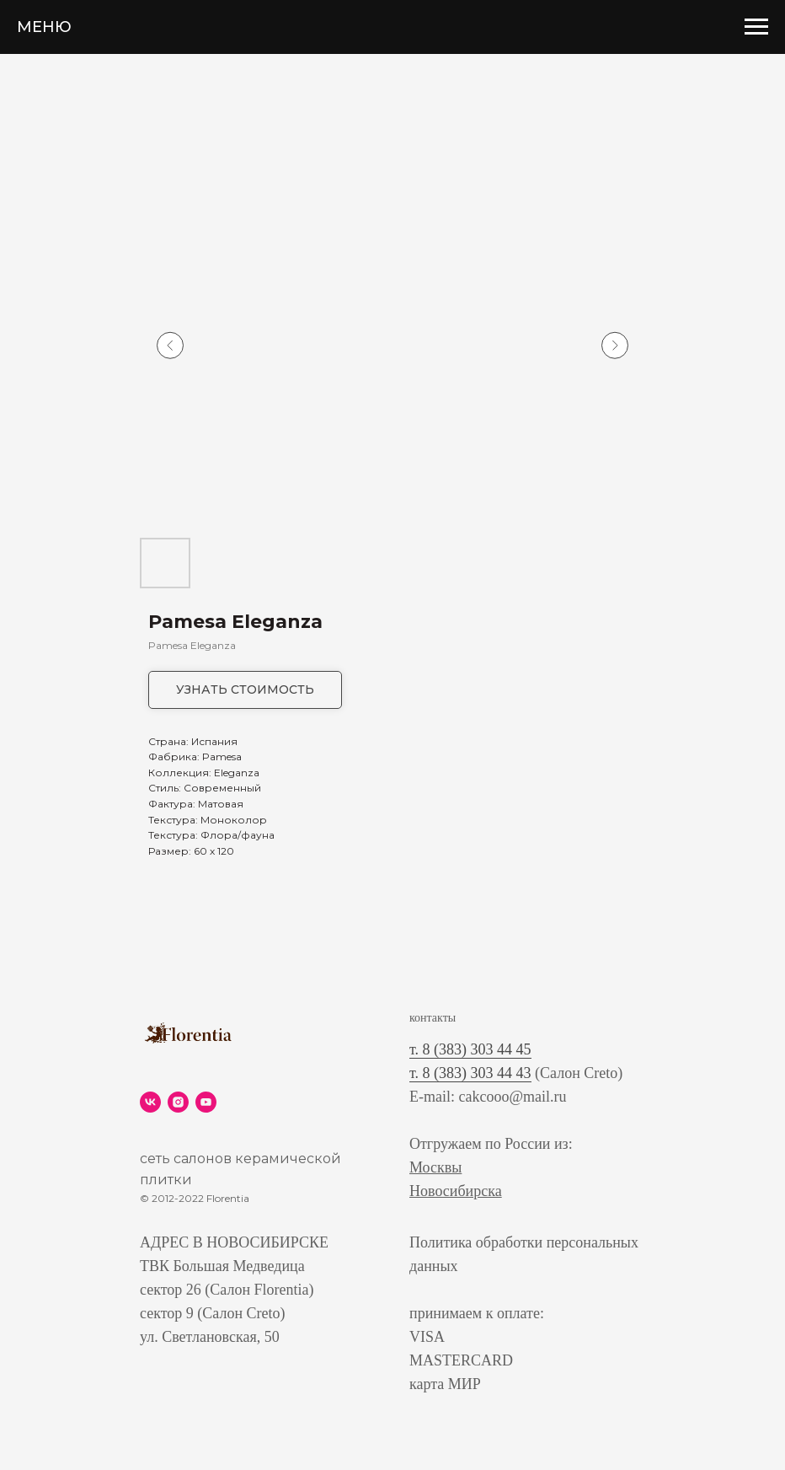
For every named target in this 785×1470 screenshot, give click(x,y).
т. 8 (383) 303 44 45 (470, 1049)
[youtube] (205, 1102)
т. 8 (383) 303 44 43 (470, 1073)
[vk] (150, 1102)
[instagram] (178, 1102)
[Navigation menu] (756, 27)
